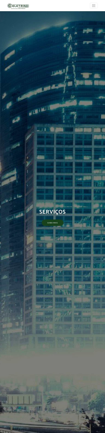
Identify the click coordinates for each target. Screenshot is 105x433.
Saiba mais (52, 222)
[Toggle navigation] (93, 5)
